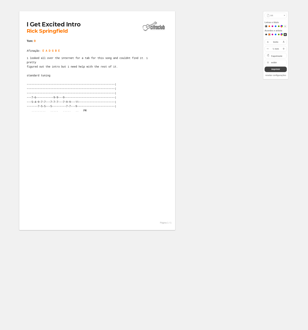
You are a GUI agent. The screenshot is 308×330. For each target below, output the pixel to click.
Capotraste (276, 56)
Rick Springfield (47, 31)
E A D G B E (51, 50)
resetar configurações (275, 75)
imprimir (275, 69)
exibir (274, 62)
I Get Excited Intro (54, 24)
